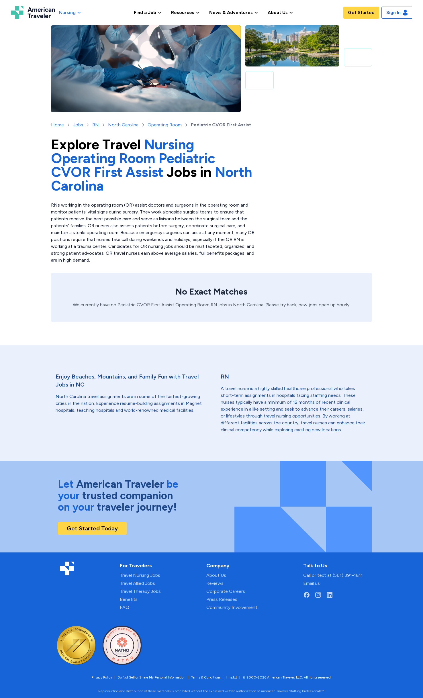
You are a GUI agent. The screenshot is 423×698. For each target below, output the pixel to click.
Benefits (129, 599)
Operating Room (165, 125)
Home (57, 125)
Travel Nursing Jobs (140, 575)
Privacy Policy (101, 677)
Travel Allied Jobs (137, 583)
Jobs (78, 125)
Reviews (215, 583)
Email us (311, 583)
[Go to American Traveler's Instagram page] (318, 594)
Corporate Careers (225, 591)
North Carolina (123, 125)
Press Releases (221, 599)
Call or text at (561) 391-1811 (333, 575)
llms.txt (231, 677)
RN (95, 125)
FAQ (124, 607)
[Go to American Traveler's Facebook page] (306, 594)
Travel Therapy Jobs (140, 591)
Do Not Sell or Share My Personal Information (151, 677)
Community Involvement (231, 607)
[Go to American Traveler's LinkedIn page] (329, 594)
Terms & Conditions (205, 677)
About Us (216, 575)
